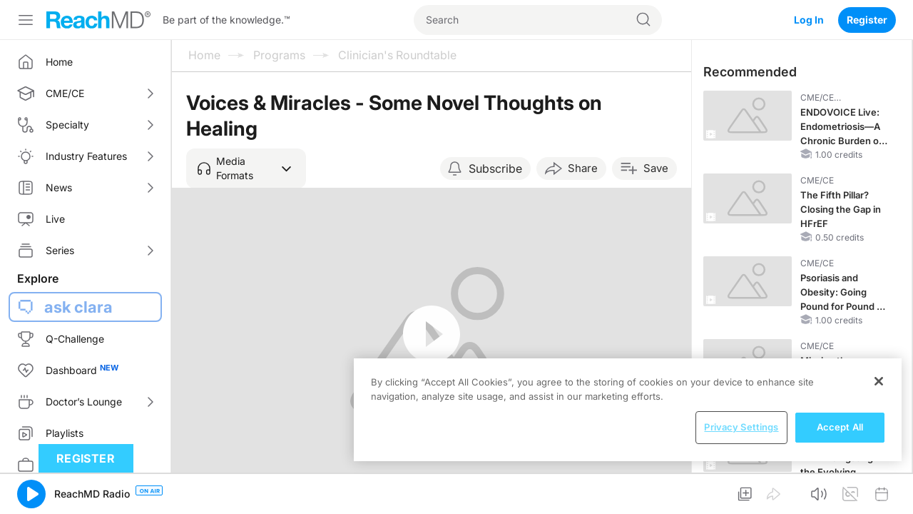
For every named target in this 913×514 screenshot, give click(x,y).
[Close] (878, 381)
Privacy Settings (741, 427)
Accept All (840, 427)
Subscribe (495, 168)
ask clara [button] (78, 307)
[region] (628, 409)
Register (867, 20)
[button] (246, 168)
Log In (809, 20)
